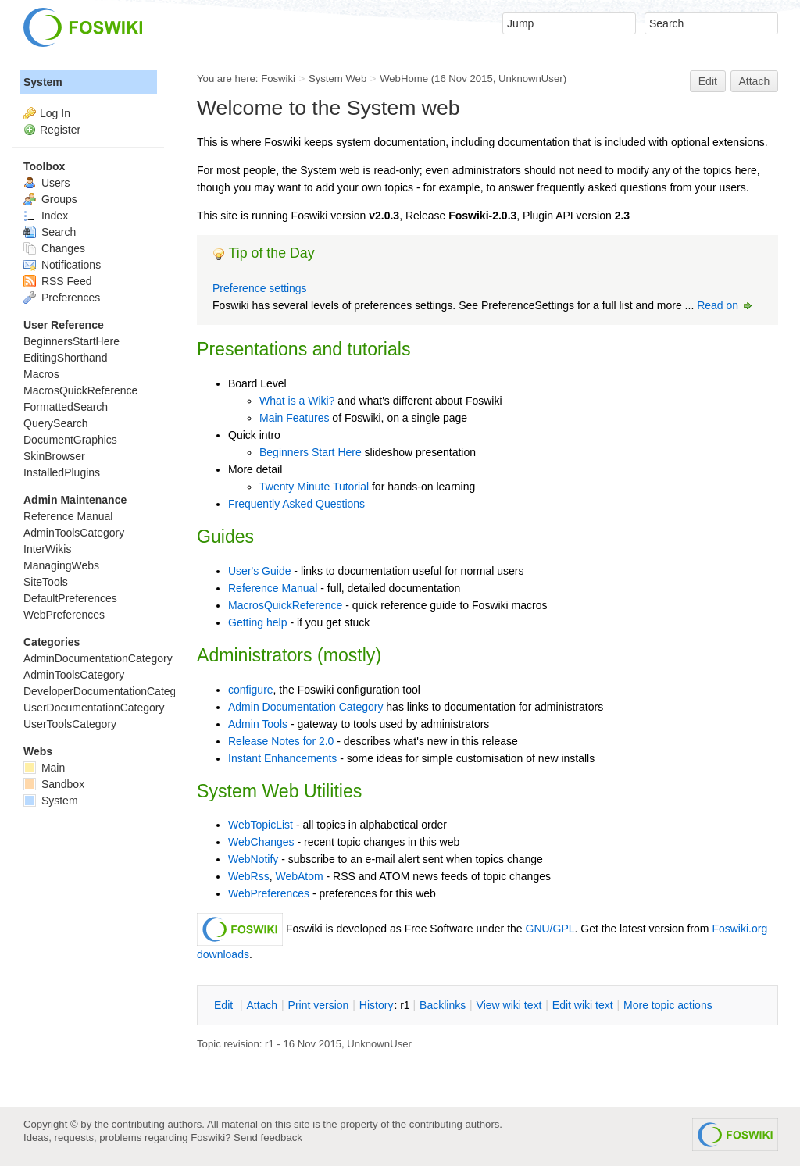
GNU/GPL (550, 928)
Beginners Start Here (310, 452)
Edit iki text (582, 1005)
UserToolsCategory (69, 724)
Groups (50, 199)
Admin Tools (258, 724)
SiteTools (45, 582)
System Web (337, 78)
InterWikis (47, 549)
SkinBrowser (54, 456)
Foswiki (278, 78)
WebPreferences (268, 893)
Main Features (294, 418)
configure (250, 689)
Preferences (61, 297)
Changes (54, 248)
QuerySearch (55, 423)
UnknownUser (530, 78)
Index (45, 215)
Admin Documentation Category (305, 707)
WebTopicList (260, 824)
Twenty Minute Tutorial (314, 486)
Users (46, 183)
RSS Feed (57, 281)
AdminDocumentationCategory (98, 658)
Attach (754, 81)
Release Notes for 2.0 (281, 741)
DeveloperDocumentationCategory (107, 691)
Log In (55, 113)
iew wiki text (509, 1005)
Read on (725, 305)
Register (60, 129)
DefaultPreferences (70, 598)
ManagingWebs (61, 565)
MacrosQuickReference (285, 605)
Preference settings (259, 288)
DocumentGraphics (70, 439)
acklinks (443, 1005)
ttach (261, 1005)
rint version (318, 1005)
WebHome (404, 78)
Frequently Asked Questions (296, 503)
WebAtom (299, 876)
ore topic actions (667, 1005)
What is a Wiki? (296, 400)
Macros (41, 374)
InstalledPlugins (61, 472)
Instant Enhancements (282, 758)
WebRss (249, 876)
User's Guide (259, 571)
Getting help (258, 622)
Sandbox (53, 784)
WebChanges (261, 842)
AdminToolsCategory (73, 532)
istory (376, 1005)
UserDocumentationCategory (94, 707)
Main (44, 767)
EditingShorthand (65, 357)
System (42, 82)
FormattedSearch (65, 407)
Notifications (62, 265)
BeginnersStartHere (71, 341)
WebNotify (253, 859)
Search (49, 232)
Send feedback (268, 1137)
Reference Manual (272, 588)
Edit (707, 81)
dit (225, 1005)
